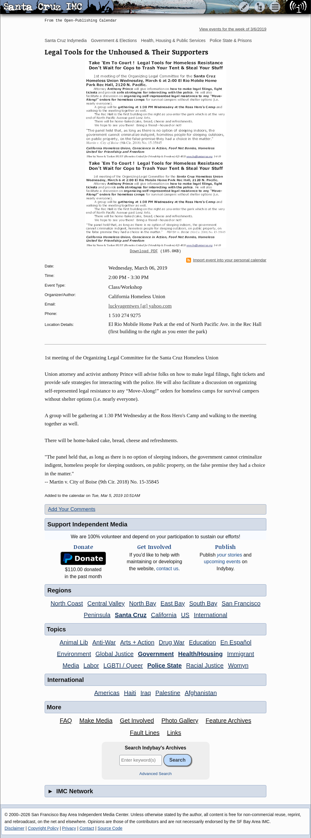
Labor (91, 665)
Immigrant (240, 654)
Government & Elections (114, 40)
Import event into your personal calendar (226, 260)
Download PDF (144, 251)
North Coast (66, 603)
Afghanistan (201, 693)
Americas (106, 693)
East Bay (172, 603)
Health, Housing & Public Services (173, 40)
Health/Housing (200, 654)
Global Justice (114, 654)
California (163, 615)
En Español (235, 642)
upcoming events (222, 561)
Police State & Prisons (231, 40)
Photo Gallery (179, 720)
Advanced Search (155, 773)
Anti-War (104, 642)
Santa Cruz (130, 615)
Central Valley (106, 603)
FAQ (66, 720)
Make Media (95, 720)
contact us (167, 568)
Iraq (145, 693)
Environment (74, 654)
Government (156, 654)
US (185, 615)
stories (229, 554)
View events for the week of (232, 29)
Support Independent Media (87, 524)
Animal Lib (74, 642)
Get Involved (137, 720)
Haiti (130, 693)
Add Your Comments (71, 509)
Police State (164, 665)
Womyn (238, 665)
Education (202, 642)
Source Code (109, 828)
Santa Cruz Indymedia (66, 40)
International (210, 615)
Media (71, 665)
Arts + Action (137, 642)
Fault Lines (145, 732)
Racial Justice (205, 665)
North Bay (142, 603)
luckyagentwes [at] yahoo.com (140, 306)
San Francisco (241, 603)
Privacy (69, 828)
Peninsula (97, 615)
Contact (87, 828)
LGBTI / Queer (123, 665)
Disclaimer (14, 828)
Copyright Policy (43, 828)
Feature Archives (228, 720)
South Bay (203, 603)
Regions (59, 590)
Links (174, 732)
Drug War (172, 642)
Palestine (167, 693)
